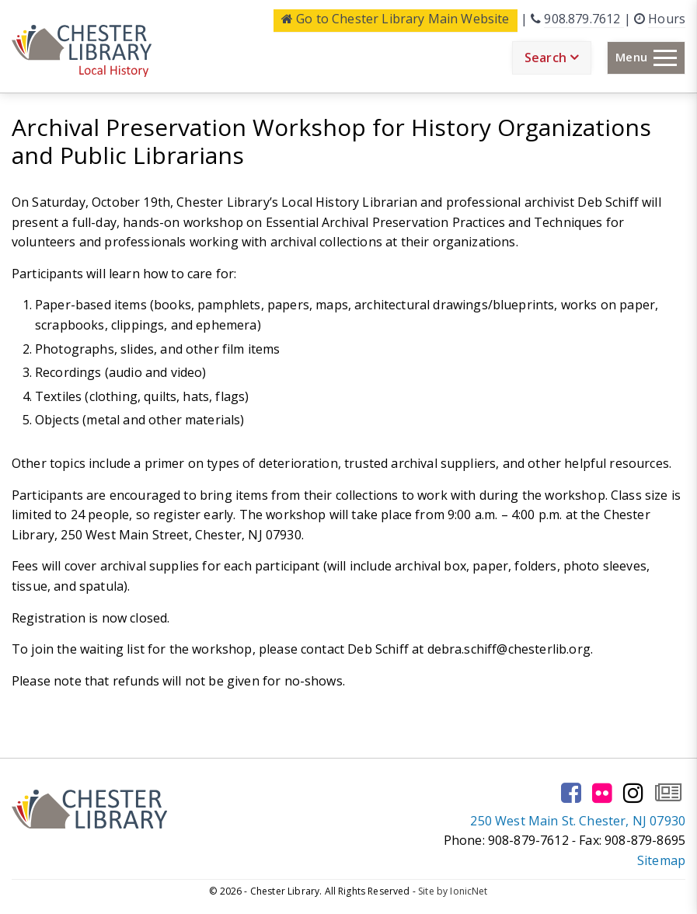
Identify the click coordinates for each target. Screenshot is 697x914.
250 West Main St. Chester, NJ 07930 (577, 820)
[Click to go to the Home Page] (82, 51)
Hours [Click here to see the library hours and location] (666, 18)
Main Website (395, 18)
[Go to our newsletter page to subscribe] (668, 792)
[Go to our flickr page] (602, 792)
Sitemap (661, 860)
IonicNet (468, 891)
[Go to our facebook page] (571, 792)
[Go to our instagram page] (633, 792)
